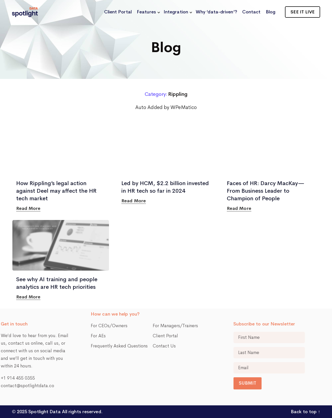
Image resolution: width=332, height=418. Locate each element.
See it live (303, 12)
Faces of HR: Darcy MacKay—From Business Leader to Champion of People (265, 191)
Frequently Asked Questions (119, 297)
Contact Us (164, 297)
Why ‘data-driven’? (216, 12)
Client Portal (118, 12)
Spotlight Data (44, 411)
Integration (176, 12)
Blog (270, 12)
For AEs (98, 287)
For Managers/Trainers (175, 277)
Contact (251, 12)
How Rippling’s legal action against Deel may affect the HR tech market (56, 191)
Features (146, 12)
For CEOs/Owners (109, 277)
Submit (301, 383)
